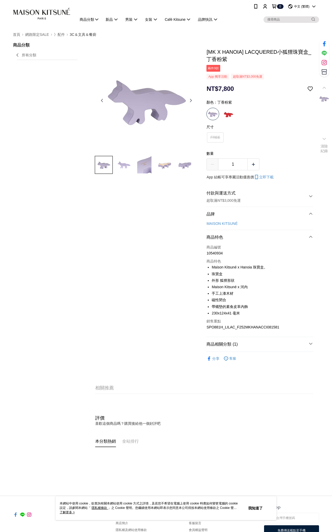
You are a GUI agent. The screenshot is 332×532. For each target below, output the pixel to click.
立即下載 (264, 177)
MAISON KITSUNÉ (222, 223)
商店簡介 (122, 523)
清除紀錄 (324, 148)
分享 (212, 358)
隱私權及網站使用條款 (131, 530)
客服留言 (195, 523)
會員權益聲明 (198, 530)
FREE (215, 137)
